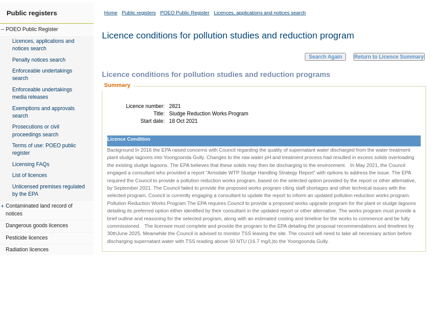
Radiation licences (27, 249)
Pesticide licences (27, 238)
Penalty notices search (39, 60)
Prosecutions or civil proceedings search (35, 130)
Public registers (32, 13)
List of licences (29, 175)
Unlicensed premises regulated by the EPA (48, 190)
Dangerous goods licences (37, 225)
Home (110, 12)
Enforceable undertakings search (42, 74)
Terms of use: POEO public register (44, 149)
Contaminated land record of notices (39, 209)
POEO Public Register (32, 29)
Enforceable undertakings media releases (42, 93)
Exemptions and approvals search (43, 112)
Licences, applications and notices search (43, 45)
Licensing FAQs (30, 164)
